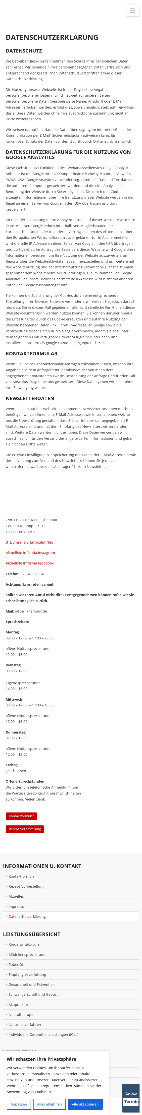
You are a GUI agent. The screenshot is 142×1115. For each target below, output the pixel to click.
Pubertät (16, 964)
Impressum (18, 906)
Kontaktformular (21, 816)
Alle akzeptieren (85, 1104)
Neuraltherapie (21, 1014)
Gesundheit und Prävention (32, 984)
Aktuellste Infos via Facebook (29, 563)
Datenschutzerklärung (27, 916)
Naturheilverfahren (25, 1024)
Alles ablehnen (49, 1104)
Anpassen (19, 1104)
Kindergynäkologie (24, 944)
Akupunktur (18, 1004)
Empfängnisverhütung (27, 974)
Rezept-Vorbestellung (25, 829)
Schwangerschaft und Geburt (33, 994)
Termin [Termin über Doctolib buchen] (131, 1101)
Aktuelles (16, 896)
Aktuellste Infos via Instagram (30, 552)
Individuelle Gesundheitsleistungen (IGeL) (43, 1034)
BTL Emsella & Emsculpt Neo (29, 542)
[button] (132, 10)
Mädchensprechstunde (28, 954)
